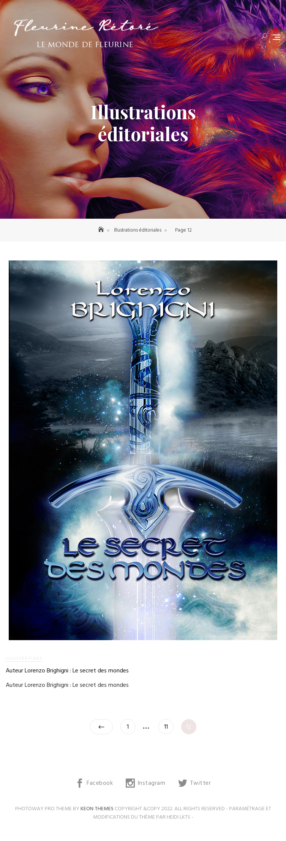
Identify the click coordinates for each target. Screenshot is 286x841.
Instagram (151, 783)
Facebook (100, 783)
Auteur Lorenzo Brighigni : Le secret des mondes (67, 671)
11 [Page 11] (169, 725)
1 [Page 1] (131, 725)
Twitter (200, 783)
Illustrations (24, 658)
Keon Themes (97, 809)
